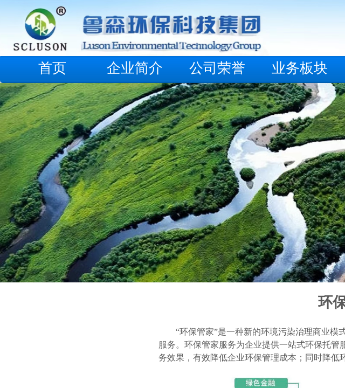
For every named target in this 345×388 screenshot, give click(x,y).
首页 (52, 68)
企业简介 (135, 68)
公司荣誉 (217, 68)
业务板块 (300, 68)
